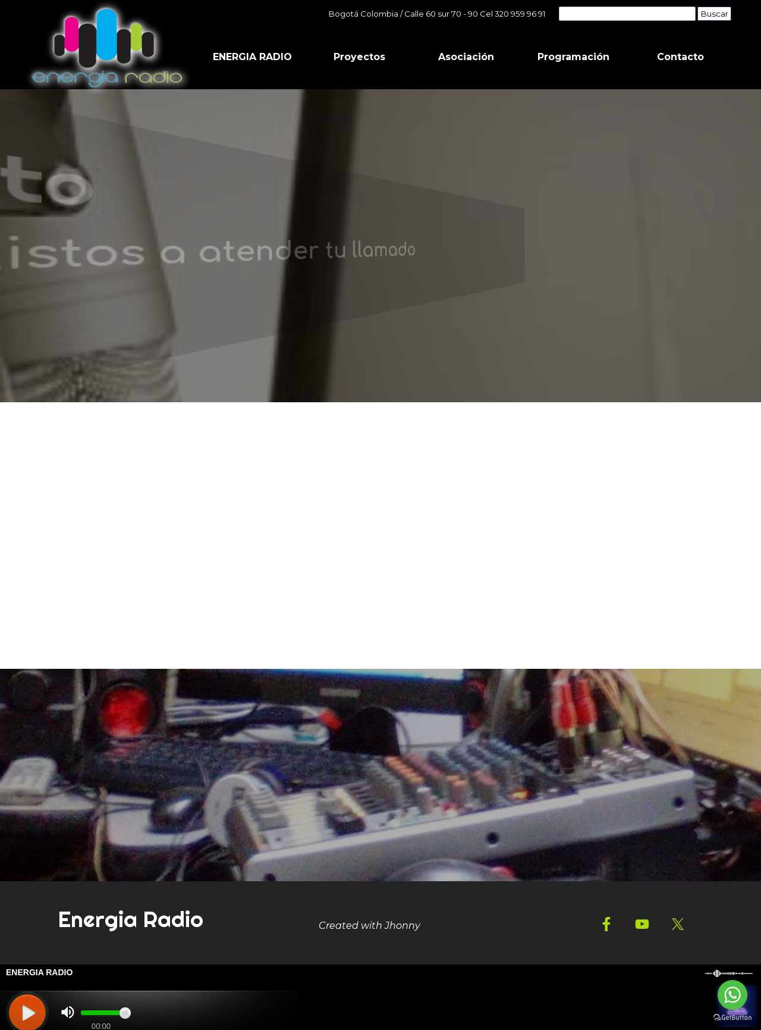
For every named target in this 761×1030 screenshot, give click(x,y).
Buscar (714, 13)
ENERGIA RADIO (252, 56)
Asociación (466, 56)
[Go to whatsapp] (732, 995)
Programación (573, 56)
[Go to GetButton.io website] (732, 1018)
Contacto (680, 56)
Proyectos (359, 56)
